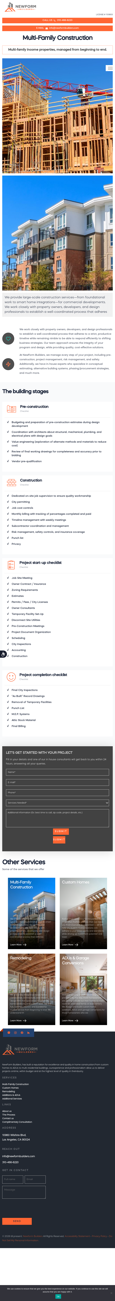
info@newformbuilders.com (18, 1156)
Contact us (8, 1118)
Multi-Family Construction (15, 1084)
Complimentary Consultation (17, 1122)
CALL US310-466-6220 (57, 20)
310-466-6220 (10, 1162)
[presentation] (29, 834)
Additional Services (12, 1099)
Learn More (18, 945)
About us (7, 1111)
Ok (58, 1296)
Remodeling (8, 1092)
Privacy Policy (99, 1236)
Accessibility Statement (77, 1236)
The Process (8, 1115)
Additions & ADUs (11, 1095)
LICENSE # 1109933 (104, 15)
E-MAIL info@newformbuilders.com (57, 28)
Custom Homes (10, 1088)
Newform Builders (33, 1236)
